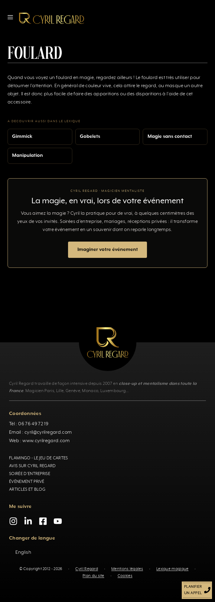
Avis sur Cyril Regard (32, 466)
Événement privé (26, 481)
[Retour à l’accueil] (51, 18)
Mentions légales (127, 569)
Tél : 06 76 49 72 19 (28, 424)
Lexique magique (172, 569)
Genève (73, 390)
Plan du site (93, 576)
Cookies (125, 576)
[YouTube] (58, 521)
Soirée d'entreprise (29, 473)
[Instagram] (13, 521)
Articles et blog (27, 489)
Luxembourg (113, 390)
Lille (60, 390)
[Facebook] (43, 521)
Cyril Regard (86, 569)
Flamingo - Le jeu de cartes (38, 458)
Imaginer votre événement (107, 249)
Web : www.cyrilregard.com (39, 441)
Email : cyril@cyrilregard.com (40, 432)
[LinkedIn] (28, 521)
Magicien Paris (39, 390)
